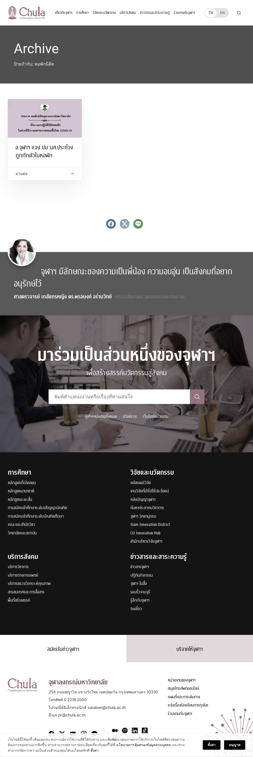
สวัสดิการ (130, 416)
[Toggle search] (239, 12)
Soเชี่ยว (136, 608)
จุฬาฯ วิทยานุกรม (143, 516)
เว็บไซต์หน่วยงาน (155, 416)
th (210, 12)
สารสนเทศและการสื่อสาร (26, 592)
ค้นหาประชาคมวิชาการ (147, 508)
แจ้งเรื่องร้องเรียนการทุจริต (188, 705)
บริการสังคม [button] (127, 12)
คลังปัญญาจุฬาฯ (143, 499)
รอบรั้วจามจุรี (140, 592)
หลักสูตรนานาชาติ (21, 491)
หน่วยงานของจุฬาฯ (182, 680)
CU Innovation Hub (145, 533)
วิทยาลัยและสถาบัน (22, 533)
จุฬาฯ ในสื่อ (138, 583)
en (222, 12)
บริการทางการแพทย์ (23, 575)
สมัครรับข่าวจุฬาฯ (63, 649)
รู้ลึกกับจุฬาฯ (140, 600)
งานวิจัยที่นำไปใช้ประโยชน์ (149, 491)
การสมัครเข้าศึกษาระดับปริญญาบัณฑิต (37, 508)
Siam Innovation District (150, 524)
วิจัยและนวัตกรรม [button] (104, 12)
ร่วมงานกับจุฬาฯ (184, 12)
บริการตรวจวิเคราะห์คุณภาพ (29, 583)
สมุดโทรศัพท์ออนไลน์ (183, 688)
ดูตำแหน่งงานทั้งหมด (101, 416)
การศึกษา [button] (82, 12)
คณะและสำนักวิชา (21, 524)
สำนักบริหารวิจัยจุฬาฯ (146, 541)
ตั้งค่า (94, 751)
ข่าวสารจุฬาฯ (139, 567)
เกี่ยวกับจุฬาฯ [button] (63, 12)
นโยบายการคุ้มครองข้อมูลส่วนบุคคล (143, 745)
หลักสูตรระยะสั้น (20, 499)
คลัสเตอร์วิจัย (140, 482)
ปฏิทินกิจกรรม (141, 575)
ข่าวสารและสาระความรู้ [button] (154, 12)
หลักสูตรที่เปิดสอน (22, 482)
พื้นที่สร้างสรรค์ (19, 600)
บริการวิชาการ (18, 567)
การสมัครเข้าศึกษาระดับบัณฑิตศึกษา (36, 516)
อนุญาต (235, 745)
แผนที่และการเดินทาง (184, 696)
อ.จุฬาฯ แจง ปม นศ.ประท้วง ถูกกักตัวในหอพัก (44, 151)
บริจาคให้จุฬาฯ (190, 649)
